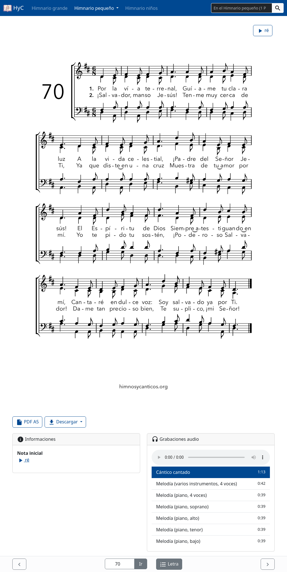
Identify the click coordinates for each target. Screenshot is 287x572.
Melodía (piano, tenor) (210, 529)
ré (263, 30)
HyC (13, 8)
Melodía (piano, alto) (210, 518)
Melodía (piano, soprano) (210, 506)
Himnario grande (50, 8)
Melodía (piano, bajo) (210, 541)
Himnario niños (141, 8)
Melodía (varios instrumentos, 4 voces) (210, 483)
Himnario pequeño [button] (94, 8)
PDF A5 (27, 422)
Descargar (63, 422)
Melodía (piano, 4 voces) (210, 495)
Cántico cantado (210, 472)
